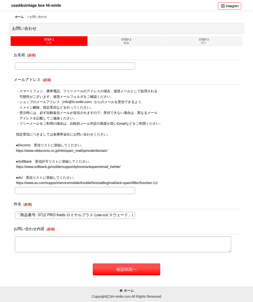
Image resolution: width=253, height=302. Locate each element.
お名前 (19, 55)
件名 (17, 204)
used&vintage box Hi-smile (36, 5)
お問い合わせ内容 (29, 229)
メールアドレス (27, 79)
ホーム (126, 290)
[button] (229, 6)
